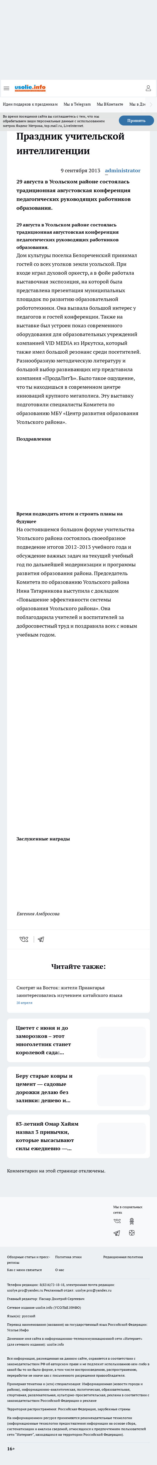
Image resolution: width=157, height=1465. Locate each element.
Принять (136, 120)
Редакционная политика (123, 1257)
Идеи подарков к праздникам (30, 104)
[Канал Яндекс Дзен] (131, 1233)
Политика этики (68, 1257)
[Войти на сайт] (148, 88)
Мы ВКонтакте (110, 104)
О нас (59, 1270)
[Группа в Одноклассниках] (131, 1221)
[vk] (24, 939)
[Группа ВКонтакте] (117, 1221)
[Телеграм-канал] (117, 1233)
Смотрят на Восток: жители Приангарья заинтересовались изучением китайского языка (78, 996)
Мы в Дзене (140, 104)
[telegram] (43, 939)
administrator (123, 170)
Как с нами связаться (24, 1270)
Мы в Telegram (77, 104)
